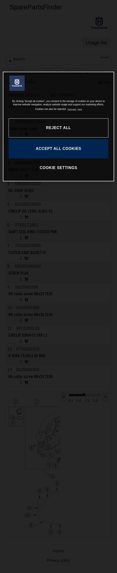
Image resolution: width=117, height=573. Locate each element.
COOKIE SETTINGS (58, 168)
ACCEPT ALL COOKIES (58, 149)
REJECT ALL (58, 128)
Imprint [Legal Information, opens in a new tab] (80, 109)
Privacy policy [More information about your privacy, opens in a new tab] (72, 109)
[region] (58, 126)
